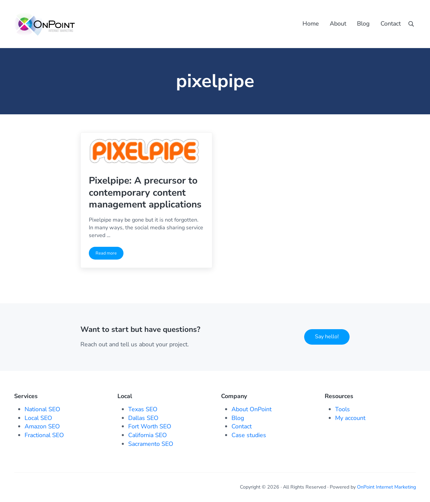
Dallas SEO (143, 418)
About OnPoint (251, 409)
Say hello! (327, 336)
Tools (342, 409)
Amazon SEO (42, 426)
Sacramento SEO (150, 444)
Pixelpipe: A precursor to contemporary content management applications (145, 192)
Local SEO (38, 418)
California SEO (147, 435)
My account (350, 418)
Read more (109, 254)
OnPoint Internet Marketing (386, 487)
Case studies (248, 435)
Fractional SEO (44, 435)
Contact (241, 426)
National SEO (42, 409)
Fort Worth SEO (149, 426)
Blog (237, 418)
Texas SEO (142, 409)
